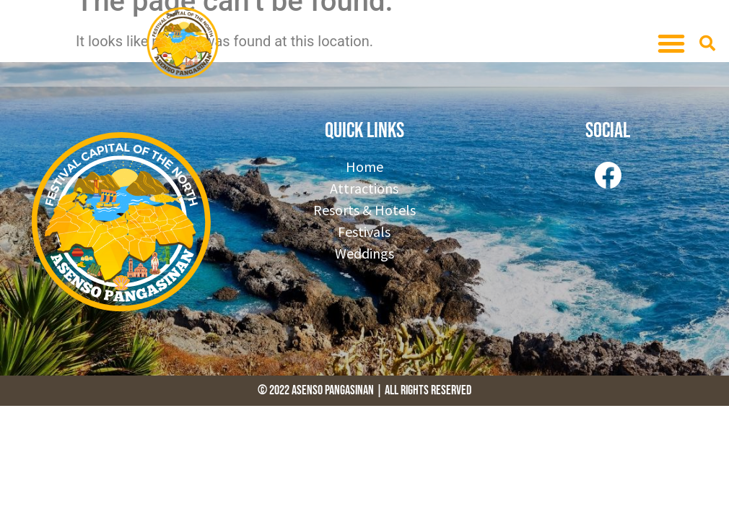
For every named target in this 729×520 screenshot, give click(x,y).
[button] (671, 43)
